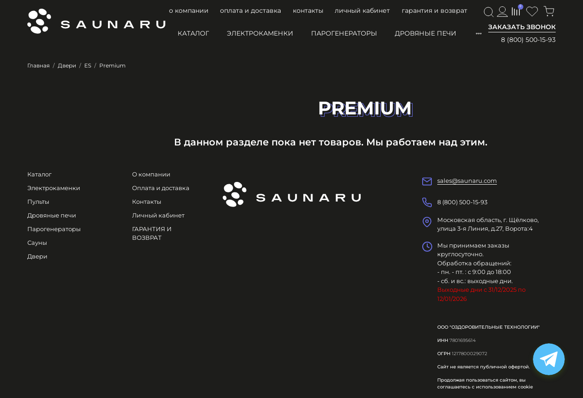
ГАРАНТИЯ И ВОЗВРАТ (434, 10)
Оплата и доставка (250, 10)
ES (87, 65)
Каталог (193, 33)
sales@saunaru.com (467, 180)
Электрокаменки (260, 33)
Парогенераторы (344, 33)
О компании (189, 10)
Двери (67, 65)
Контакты (308, 10)
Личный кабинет (362, 10)
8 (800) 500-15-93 (528, 40)
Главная (38, 65)
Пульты (38, 201)
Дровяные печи (425, 33)
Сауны (37, 242)
